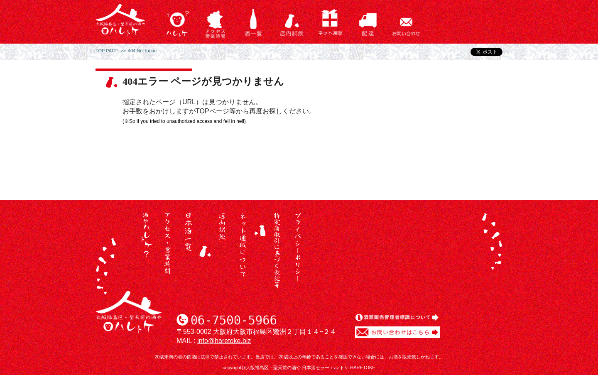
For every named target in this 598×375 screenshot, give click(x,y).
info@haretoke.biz (224, 340)
